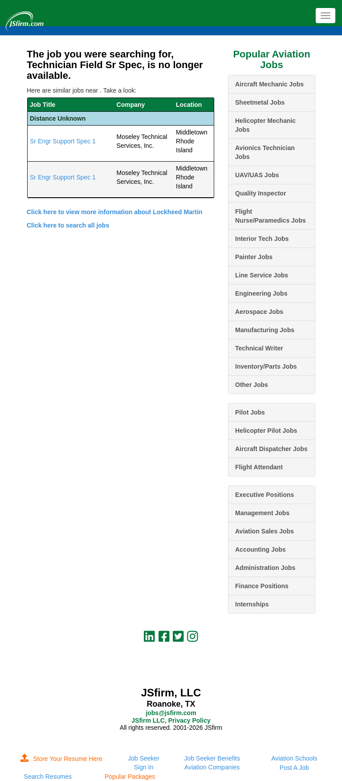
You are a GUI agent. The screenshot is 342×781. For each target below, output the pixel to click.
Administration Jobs (265, 567)
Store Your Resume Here (61, 758)
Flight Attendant (259, 467)
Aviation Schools (294, 758)
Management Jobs (262, 513)
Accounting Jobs (260, 549)
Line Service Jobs (261, 275)
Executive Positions (264, 494)
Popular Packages (130, 776)
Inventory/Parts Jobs (266, 366)
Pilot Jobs (250, 412)
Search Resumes (48, 776)
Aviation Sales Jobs (264, 531)
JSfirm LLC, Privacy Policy (170, 720)
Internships (252, 604)
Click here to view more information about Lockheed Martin (114, 212)
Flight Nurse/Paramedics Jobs (270, 216)
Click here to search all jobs (68, 225)
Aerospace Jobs (259, 311)
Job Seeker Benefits (212, 758)
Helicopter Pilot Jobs (266, 430)
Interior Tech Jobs (262, 238)
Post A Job (294, 767)
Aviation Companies (212, 767)
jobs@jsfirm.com (171, 712)
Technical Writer (259, 348)
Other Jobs (251, 384)
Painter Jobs (254, 256)
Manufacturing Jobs (264, 330)
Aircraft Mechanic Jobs (269, 84)
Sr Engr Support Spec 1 (63, 141)
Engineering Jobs (261, 293)
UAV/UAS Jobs (257, 175)
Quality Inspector (260, 193)
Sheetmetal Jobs (260, 102)
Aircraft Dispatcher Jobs (271, 448)
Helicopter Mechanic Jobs (265, 125)
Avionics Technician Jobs (265, 152)
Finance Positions (262, 586)
